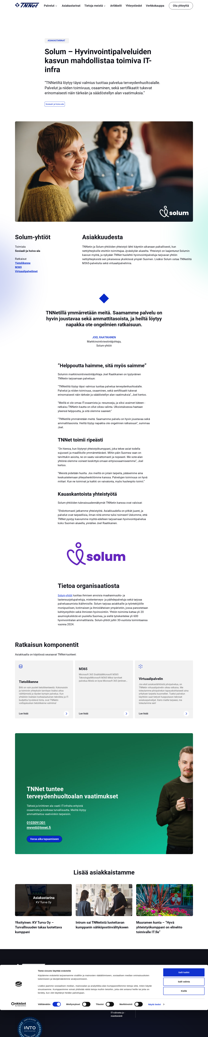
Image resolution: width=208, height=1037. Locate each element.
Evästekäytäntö (176, 987)
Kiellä (184, 1017)
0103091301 (37, 822)
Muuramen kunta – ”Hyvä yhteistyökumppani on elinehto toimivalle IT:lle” (162, 927)
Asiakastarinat (71, 5)
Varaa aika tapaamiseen (45, 839)
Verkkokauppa (155, 5)
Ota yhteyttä (181, 5)
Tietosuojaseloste (177, 981)
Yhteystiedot (134, 5)
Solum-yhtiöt (65, 595)
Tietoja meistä (95, 5)
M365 (18, 267)
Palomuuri (116, 986)
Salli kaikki (184, 999)
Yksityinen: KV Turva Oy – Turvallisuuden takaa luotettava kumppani (41, 927)
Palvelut (51, 5)
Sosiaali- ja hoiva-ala (55, 104)
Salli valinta (184, 1008)
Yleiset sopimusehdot (179, 984)
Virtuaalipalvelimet (26, 271)
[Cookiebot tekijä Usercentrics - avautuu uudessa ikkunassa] (18, 1031)
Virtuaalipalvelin (153, 679)
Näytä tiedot (154, 1031)
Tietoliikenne (23, 263)
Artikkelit (116, 5)
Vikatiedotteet (175, 991)
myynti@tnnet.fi (40, 827)
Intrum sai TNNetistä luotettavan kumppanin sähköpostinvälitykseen (103, 927)
